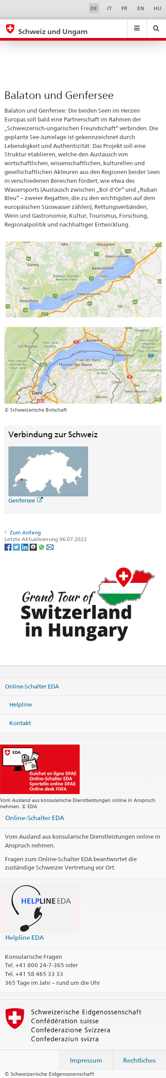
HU (158, 8)
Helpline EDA (24, 937)
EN (140, 8)
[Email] (50, 546)
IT (109, 8)
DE (93, 8)
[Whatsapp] (42, 546)
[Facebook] (8, 546)
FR (124, 8)
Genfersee (25, 500)
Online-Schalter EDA (32, 685)
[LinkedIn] (25, 546)
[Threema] (34, 546)
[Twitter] (17, 546)
